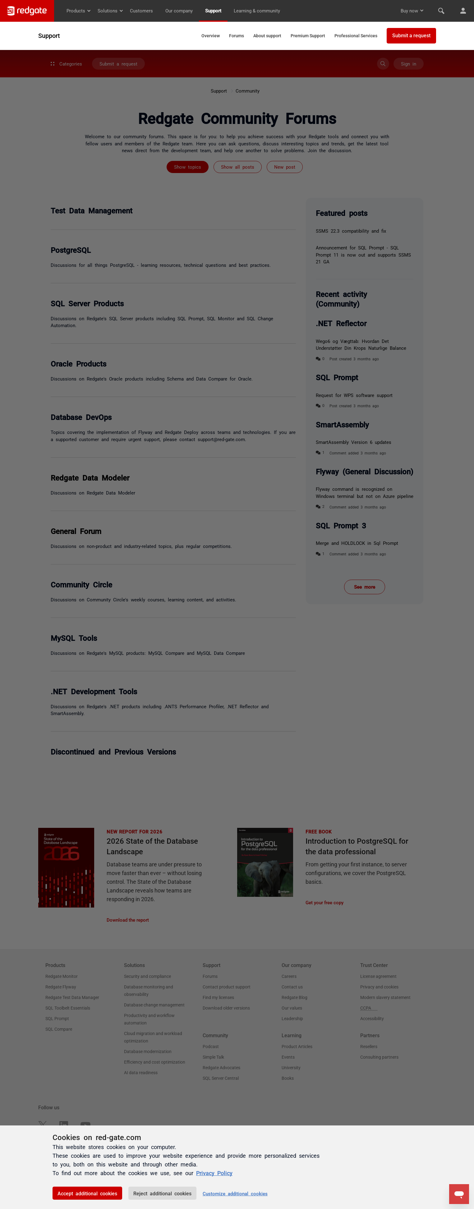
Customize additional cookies (235, 1193)
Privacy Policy (214, 1172)
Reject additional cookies (162, 1193)
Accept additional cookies (87, 1193)
